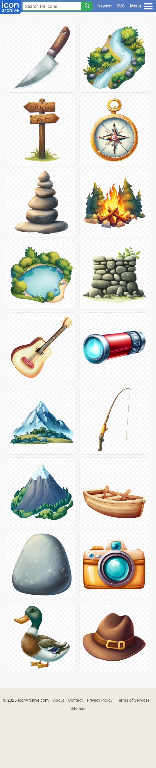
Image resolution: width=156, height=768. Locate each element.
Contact (75, 700)
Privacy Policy (99, 700)
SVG (121, 5)
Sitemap (78, 708)
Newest (105, 5)
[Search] (87, 6)
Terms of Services (133, 700)
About (58, 700)
